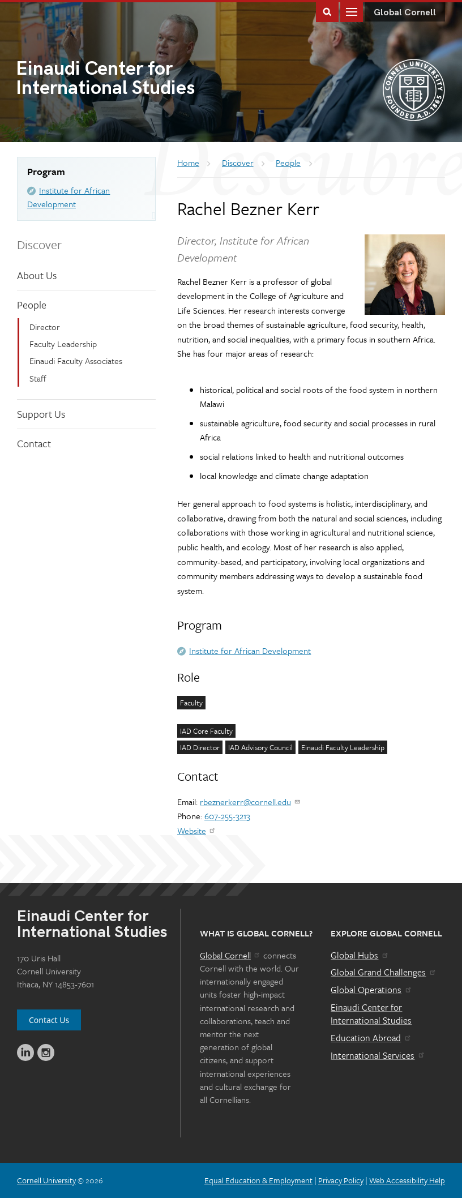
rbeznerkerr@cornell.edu (250, 801)
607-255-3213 (227, 816)
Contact (34, 443)
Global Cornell (405, 12)
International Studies (123, 79)
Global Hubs (360, 955)
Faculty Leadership (63, 343)
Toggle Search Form (327, 11)
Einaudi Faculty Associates (75, 360)
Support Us (41, 414)
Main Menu (351, 11)
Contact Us (49, 1020)
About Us (37, 275)
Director (44, 326)
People (31, 304)
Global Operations (371, 989)
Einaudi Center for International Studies (371, 1014)
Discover (39, 244)
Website (196, 830)
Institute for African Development (250, 650)
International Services (378, 1055)
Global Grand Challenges (384, 972)
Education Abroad (371, 1038)
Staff (37, 378)
